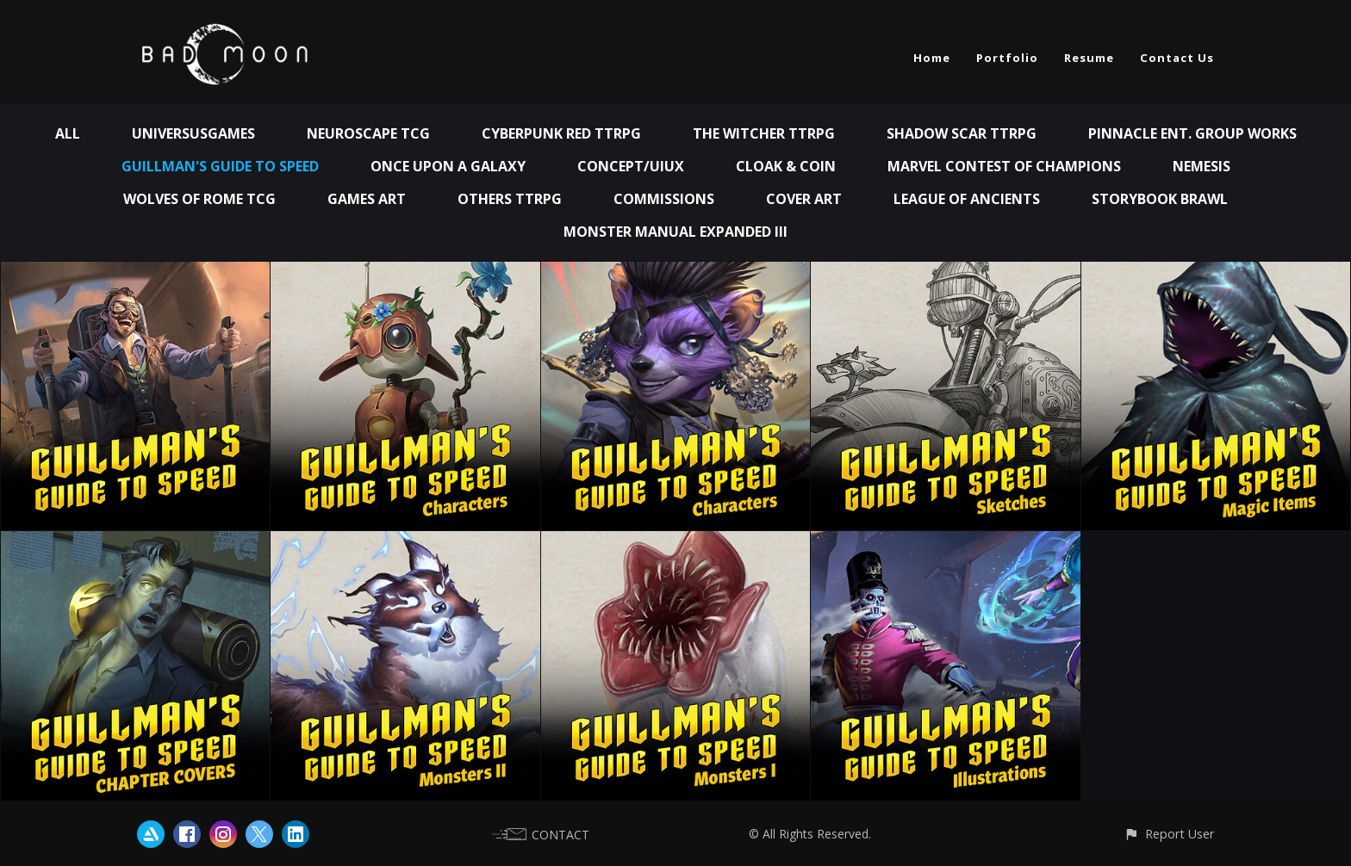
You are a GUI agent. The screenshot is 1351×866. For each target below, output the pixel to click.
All (67, 133)
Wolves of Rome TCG (199, 198)
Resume (1089, 57)
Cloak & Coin (786, 166)
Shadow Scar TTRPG (962, 133)
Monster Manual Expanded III (675, 231)
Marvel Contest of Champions (1004, 166)
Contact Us (1177, 57)
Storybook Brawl (1160, 198)
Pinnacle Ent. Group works (1192, 133)
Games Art (366, 198)
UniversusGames (193, 133)
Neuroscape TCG (368, 133)
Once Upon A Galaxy (448, 166)
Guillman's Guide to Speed (220, 166)
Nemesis (1201, 166)
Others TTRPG (510, 198)
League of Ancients (966, 198)
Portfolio (1007, 57)
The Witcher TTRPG (764, 133)
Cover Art (804, 198)
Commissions (663, 198)
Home (931, 57)
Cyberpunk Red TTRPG (561, 133)
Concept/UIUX (630, 166)
